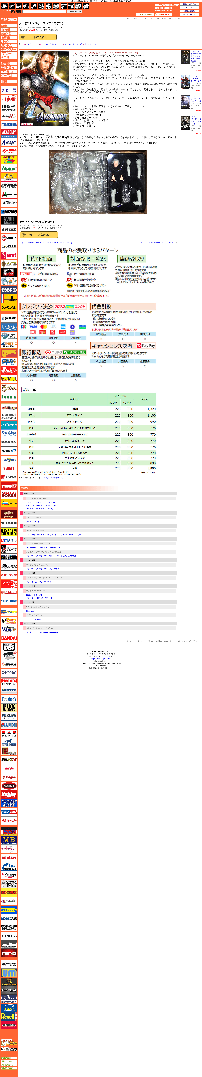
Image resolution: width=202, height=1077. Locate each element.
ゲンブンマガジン (9, 379)
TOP (11, 11)
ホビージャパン (9, 794)
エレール (9, 298)
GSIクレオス (9, 425)
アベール (9, 159)
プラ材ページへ (9, 71)
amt (27, 544)
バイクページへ (9, 41)
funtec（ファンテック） (9, 690)
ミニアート (9, 858)
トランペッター (9, 601)
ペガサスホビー (9, 751)
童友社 (9, 557)
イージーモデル (9, 177)
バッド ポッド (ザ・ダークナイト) (39, 598)
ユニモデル (9, 964)
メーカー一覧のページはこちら (9, 90)
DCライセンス (39, 518)
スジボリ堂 (9, 477)
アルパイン (9, 168)
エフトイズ (9, 281)
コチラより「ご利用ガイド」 (53, 478)
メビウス (29, 518)
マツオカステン (9, 849)
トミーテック (9, 575)
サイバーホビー (9, 407)
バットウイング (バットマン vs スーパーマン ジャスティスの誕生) (51, 556)
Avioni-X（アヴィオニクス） (9, 116)
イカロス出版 (9, 185)
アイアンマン (39, 615)
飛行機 (12, 6)
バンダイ (29, 578)
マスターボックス (9, 840)
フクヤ (9, 716)
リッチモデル (9, 1008)
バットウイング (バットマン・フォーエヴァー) (43, 569)
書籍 (86, 6)
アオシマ (9, 125)
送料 (189, 7)
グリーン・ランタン (33, 522)
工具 (64, 6)
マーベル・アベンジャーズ (51, 44)
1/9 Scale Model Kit (34, 27)
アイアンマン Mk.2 (33, 619)
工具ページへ (9, 67)
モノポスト (9, 944)
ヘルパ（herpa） (9, 768)
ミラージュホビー (9, 875)
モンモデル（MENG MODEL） (9, 953)
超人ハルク (30, 611)
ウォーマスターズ (9, 220)
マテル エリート (38, 531)
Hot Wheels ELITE (39, 591)
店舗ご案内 (9, 1058)
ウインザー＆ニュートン (9, 203)
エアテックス (9, 229)
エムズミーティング (9, 1048)
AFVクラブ (9, 246)
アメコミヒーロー (91, 44)
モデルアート (9, 918)
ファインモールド (9, 681)
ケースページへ (9, 75)
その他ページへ (9, 57)
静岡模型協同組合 (9, 442)
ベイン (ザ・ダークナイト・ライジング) (41, 506)
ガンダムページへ (9, 45)
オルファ (9, 307)
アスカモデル (9, 151)
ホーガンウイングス (9, 777)
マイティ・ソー (32, 44)
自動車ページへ (9, 37)
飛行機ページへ (9, 30)
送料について (9, 1064)
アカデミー (9, 133)
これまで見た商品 (145, 15)
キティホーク (9, 336)
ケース (78, 6)
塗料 (56, 6)
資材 (71, 6)
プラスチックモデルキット (40, 544)
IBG (9, 107)
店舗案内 (189, 14)
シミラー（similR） (9, 451)
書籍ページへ (9, 81)
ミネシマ (9, 866)
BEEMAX (9, 664)
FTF (9, 272)
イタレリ (9, 194)
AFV (9, 26)
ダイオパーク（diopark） (9, 514)
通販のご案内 (9, 1061)
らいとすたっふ (9, 990)
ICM (9, 99)
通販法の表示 (9, 1068)
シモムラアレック (9, 460)
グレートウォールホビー (9, 362)
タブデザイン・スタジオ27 (9, 531)
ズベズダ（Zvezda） (9, 503)
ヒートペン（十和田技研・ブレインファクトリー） (9, 655)
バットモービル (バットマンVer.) (38, 582)
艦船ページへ (9, 33)
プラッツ (9, 733)
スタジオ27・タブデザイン (9, 486)
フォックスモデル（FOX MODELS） (9, 707)
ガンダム (49, 6)
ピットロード (9, 673)
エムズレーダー (9, 1042)
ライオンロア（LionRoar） (9, 982)
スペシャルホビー (9, 494)
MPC (28, 607)
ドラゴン (23, 225)
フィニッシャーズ (9, 699)
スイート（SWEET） (9, 468)
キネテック (9, 344)
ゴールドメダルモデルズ (9, 388)
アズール (9, 142)
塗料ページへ (9, 63)
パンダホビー (9, 647)
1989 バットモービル (34, 595)
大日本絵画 (9, 523)
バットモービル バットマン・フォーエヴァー (43, 548)
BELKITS (9, 760)
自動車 (26, 6)
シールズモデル (9, 433)
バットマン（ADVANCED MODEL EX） (49, 578)
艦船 (19, 6)
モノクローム (9, 936)
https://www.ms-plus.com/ (101, 659)
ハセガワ (9, 612)
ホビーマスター (9, 820)
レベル (9, 1016)
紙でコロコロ (9, 327)
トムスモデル (9, 584)
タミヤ (9, 540)
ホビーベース (9, 803)
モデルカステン (9, 927)
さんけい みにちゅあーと (9, 416)
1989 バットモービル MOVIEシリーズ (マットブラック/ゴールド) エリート (54, 535)
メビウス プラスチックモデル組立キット (49, 552)
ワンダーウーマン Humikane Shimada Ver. (42, 632)
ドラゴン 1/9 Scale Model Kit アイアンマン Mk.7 (157, 243)
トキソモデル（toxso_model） (9, 566)
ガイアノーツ (9, 318)
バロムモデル (9, 629)
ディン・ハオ (9, 549)
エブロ (9, 290)
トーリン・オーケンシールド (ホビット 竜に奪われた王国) (196, 56)
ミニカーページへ (9, 53)
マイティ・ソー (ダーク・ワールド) (39, 509)
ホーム (129, 641)
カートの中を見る (163, 14)
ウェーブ (9, 212)
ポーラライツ (9, 786)
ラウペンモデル (9, 999)
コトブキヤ (30, 628)
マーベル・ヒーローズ (73, 44)
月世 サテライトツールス (9, 370)
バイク (34, 6)
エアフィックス (9, 238)
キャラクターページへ (9, 49)
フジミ (9, 725)
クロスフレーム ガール (44, 628)
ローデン (9, 1025)
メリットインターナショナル (9, 901)
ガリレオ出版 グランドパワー (9, 353)
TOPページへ (9, 19)
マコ (9, 831)
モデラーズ (9, 910)
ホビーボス (9, 812)
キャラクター (139, 641)
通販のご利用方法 (189, 4)
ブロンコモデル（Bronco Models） (9, 742)
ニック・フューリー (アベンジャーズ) (40, 502)
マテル (28, 531)
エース (9, 264)
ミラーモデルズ (9, 884)
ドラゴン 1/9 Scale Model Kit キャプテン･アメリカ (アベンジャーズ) (46, 243)
